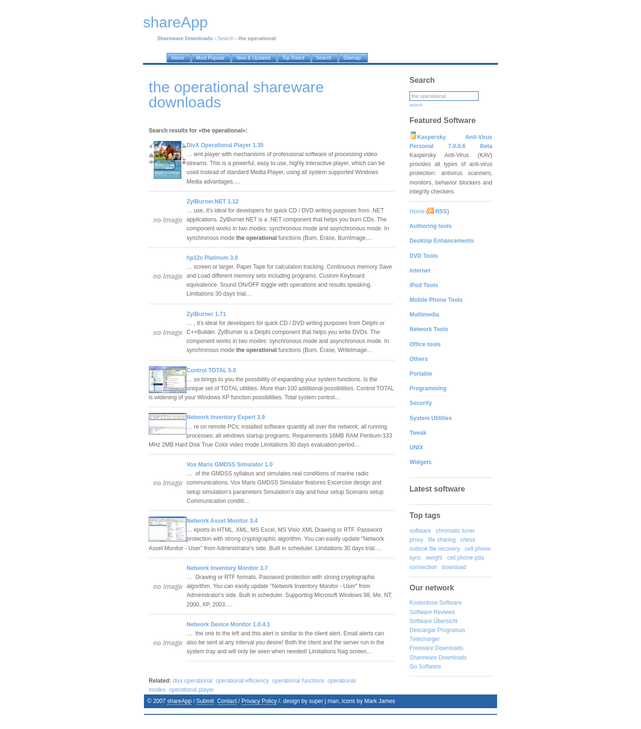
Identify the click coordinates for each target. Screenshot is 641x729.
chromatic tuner (455, 530)
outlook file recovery (435, 548)
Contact (227, 701)
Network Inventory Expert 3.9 (226, 417)
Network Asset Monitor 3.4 (222, 521)
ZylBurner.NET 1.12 (213, 201)
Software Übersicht (433, 621)
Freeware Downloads (436, 648)
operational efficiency (242, 680)
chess (467, 539)
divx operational (193, 680)
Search (225, 38)
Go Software (425, 666)
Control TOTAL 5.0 (211, 370)
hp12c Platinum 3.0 (212, 258)
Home (417, 211)
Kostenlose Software (436, 602)
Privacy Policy (259, 701)
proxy (416, 539)
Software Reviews (432, 612)
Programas (451, 630)
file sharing (441, 539)
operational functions (298, 680)
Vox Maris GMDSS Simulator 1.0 (230, 464)
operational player (191, 689)
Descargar (423, 630)
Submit (205, 701)
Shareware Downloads (438, 657)
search (416, 105)
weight (434, 557)
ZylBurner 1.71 (206, 314)
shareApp (179, 701)
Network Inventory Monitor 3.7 (227, 568)
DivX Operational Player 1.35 (225, 145)
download (454, 567)
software (420, 530)
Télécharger (425, 639)
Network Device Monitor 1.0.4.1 (228, 624)
